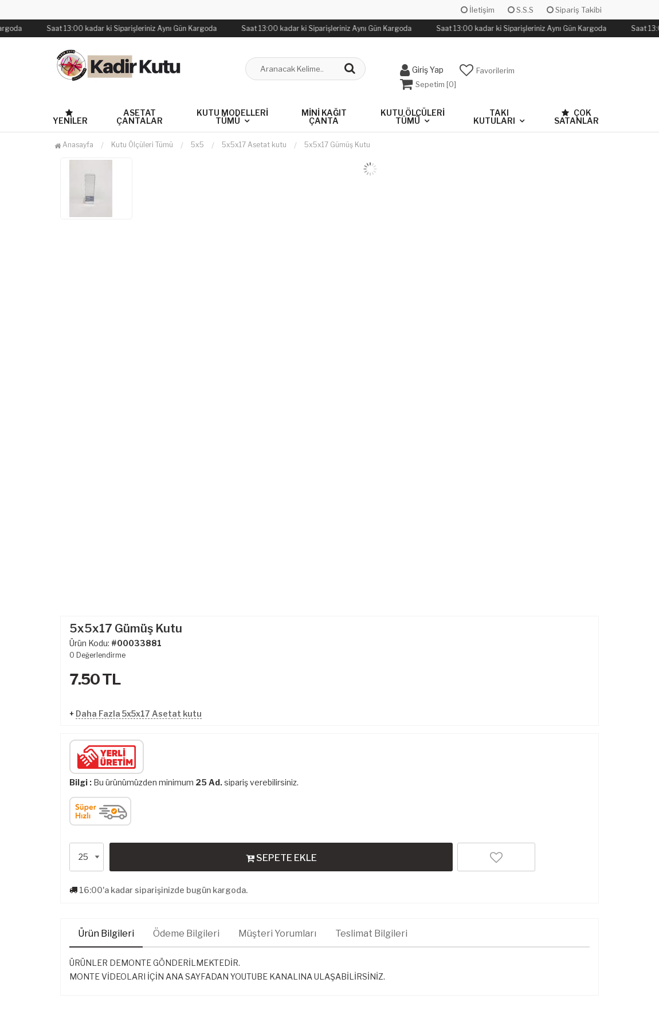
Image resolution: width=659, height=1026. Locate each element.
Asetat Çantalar (139, 116)
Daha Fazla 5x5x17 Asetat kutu (139, 713)
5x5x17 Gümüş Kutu (337, 144)
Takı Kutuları (494, 116)
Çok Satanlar (576, 116)
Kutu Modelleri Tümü (232, 116)
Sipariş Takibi (574, 9)
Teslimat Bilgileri (371, 933)
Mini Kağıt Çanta (324, 116)
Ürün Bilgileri (106, 933)
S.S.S (521, 9)
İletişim (478, 9)
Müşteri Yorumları (277, 933)
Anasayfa (73, 144)
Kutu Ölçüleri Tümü (413, 116)
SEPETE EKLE (281, 857)
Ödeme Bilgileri (186, 933)
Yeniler (70, 117)
